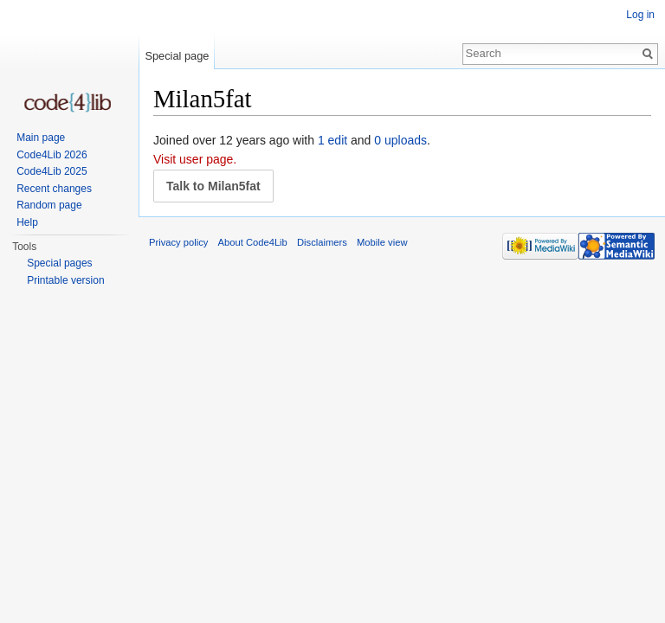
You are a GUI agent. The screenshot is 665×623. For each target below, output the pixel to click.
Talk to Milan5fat (213, 186)
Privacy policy (178, 242)
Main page (40, 138)
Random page (48, 205)
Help (27, 222)
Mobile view (382, 242)
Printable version (65, 280)
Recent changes (54, 189)
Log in (640, 15)
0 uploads (400, 140)
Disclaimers (322, 242)
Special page (177, 55)
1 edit (332, 140)
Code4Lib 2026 (51, 155)
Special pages (59, 263)
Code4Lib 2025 (51, 171)
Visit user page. (194, 159)
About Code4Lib (252, 242)
